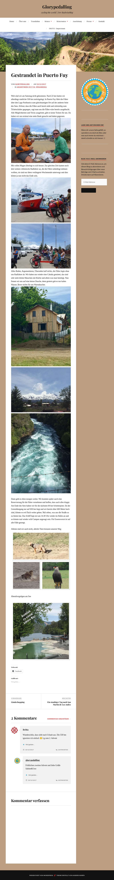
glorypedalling (33, 760)
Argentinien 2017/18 (26, 87)
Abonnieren (88, 190)
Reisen (47, 21)
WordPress (48, 875)
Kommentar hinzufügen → (59, 719)
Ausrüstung (77, 21)
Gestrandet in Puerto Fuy (39, 75)
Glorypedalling (57, 7)
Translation (35, 21)
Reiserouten (61, 21)
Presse (89, 21)
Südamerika (41, 87)
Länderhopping (17, 702)
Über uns (22, 21)
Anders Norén (79, 875)
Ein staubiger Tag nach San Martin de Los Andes (59, 703)
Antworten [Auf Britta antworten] (63, 749)
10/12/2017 (41, 84)
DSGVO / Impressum (57, 28)
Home (11, 21)
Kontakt (102, 21)
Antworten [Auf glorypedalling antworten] (63, 780)
